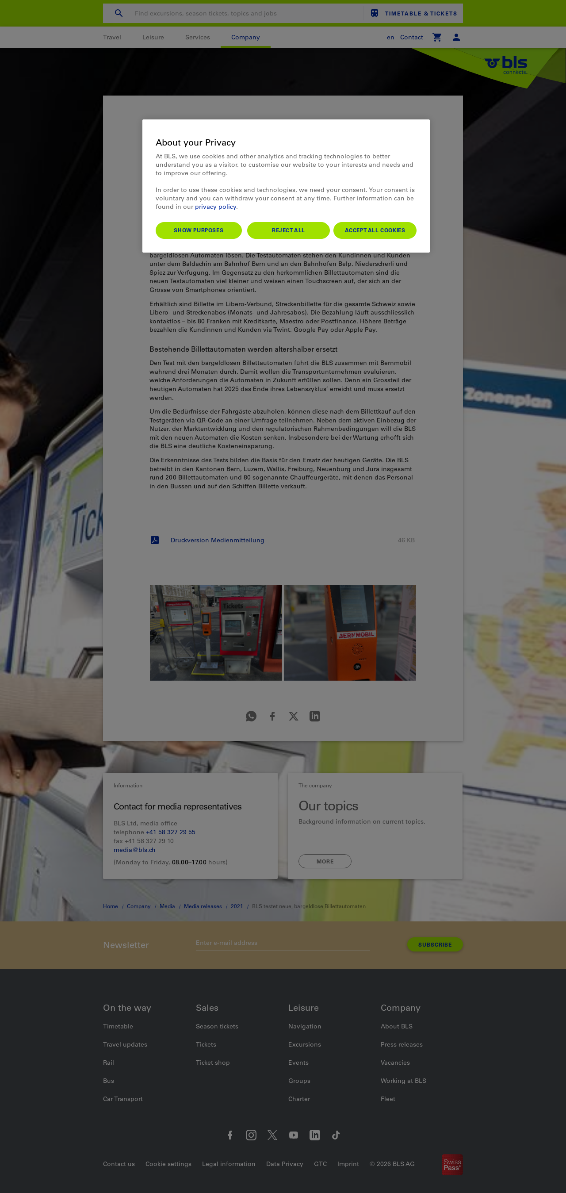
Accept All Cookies (375, 230)
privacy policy (215, 207)
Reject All (288, 230)
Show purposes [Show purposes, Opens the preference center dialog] (198, 230)
